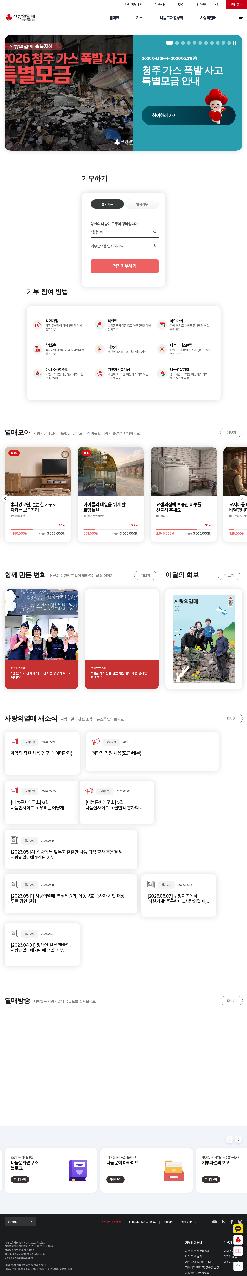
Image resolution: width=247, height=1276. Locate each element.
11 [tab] (229, 43)
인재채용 (168, 1178)
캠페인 (114, 17)
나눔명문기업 (231, 1218)
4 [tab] (189, 43)
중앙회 (239, 5)
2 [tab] (177, 43)
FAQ (180, 4)
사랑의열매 (208, 17)
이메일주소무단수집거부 (142, 1178)
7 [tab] (206, 43)
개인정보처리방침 (111, 1178)
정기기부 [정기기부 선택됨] (107, 204)
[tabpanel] (123, 93)
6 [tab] (200, 43)
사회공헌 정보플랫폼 (197, 1229)
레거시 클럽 (230, 1212)
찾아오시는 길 (188, 1178)
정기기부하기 (124, 266)
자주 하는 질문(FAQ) (197, 1207)
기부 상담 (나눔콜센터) (198, 1218)
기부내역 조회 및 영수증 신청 (202, 1223)
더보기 (228, 433)
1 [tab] (169, 43)
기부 (139, 17)
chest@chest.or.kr (23, 1213)
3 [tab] (183, 43)
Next (238, 1095)
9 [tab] (218, 43)
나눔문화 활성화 (171, 17)
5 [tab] (194, 43)
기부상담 (160, 4)
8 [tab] (212, 43)
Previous (229, 1095)
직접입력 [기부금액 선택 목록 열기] (97, 232)
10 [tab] (223, 43)
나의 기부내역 (133, 4)
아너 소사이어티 (233, 1207)
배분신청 (201, 4)
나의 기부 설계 (193, 1212)
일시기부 (142, 204)
